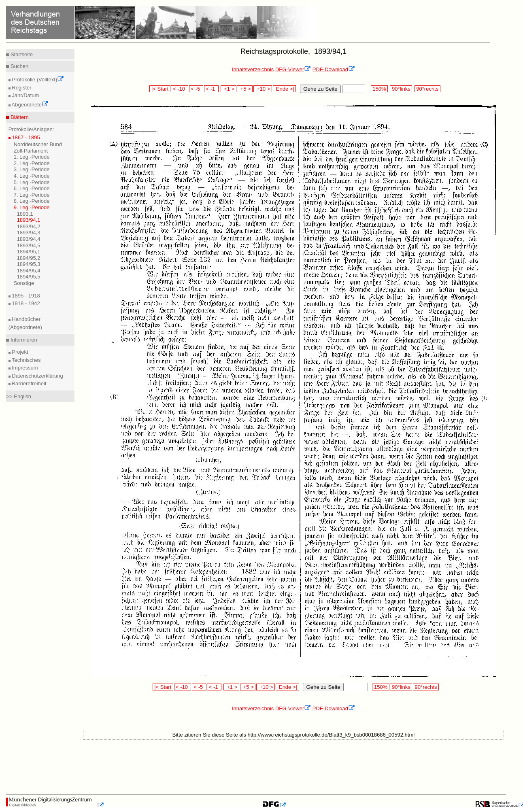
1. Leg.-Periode (32, 157)
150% (379, 89)
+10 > (263, 89)
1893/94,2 (28, 226)
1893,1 (25, 214)
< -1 (211, 89)
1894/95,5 (28, 277)
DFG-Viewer (293, 69)
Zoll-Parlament (31, 151)
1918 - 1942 (25, 303)
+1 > (228, 89)
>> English (18, 396)
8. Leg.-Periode (32, 201)
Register (21, 88)
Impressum (24, 368)
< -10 (179, 89)
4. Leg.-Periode (32, 176)
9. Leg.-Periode (32, 207)
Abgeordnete (30, 105)
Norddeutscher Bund (38, 144)
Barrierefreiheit (29, 383)
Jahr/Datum (25, 95)
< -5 (196, 89)
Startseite (21, 54)
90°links (401, 89)
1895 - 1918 (25, 296)
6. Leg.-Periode (32, 188)
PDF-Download (334, 69)
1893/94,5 (28, 245)
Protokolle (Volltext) (37, 79)
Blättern (18, 117)
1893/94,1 (28, 220)
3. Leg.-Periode (32, 169)
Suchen (18, 66)
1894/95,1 (28, 251)
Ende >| (284, 89)
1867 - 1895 (25, 137)
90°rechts (427, 89)
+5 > (244, 89)
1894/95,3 (28, 264)
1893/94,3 (28, 232)
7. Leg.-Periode (32, 195)
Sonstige (24, 283)
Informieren (23, 340)
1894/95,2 (28, 258)
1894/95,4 (28, 271)
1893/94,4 (28, 239)
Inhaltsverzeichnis (253, 69)
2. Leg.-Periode (32, 163)
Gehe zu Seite (320, 89)
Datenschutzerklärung (37, 376)
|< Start (160, 89)
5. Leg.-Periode (32, 182)
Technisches (26, 360)
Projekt (19, 352)
